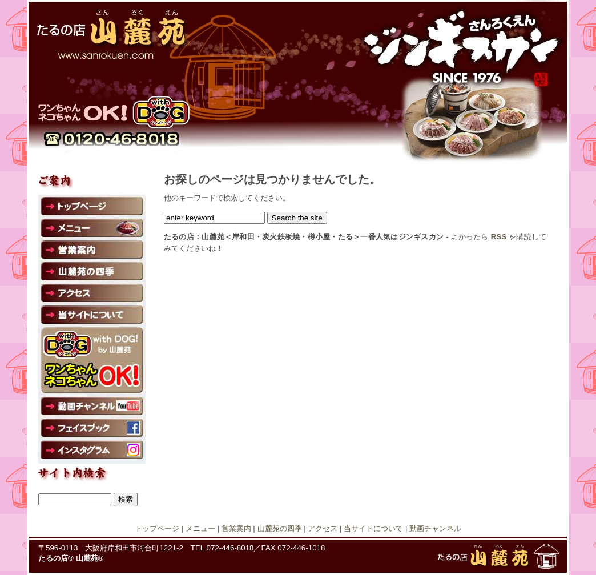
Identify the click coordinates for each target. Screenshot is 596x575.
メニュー (200, 528)
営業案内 (236, 528)
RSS (498, 236)
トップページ (157, 528)
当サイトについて (373, 528)
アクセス (322, 528)
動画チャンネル (435, 528)
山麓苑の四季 (279, 528)
